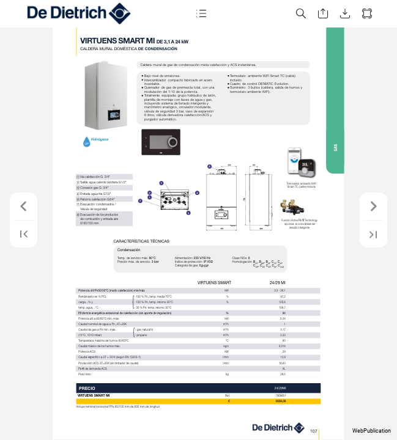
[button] (201, 14)
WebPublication (371, 431)
